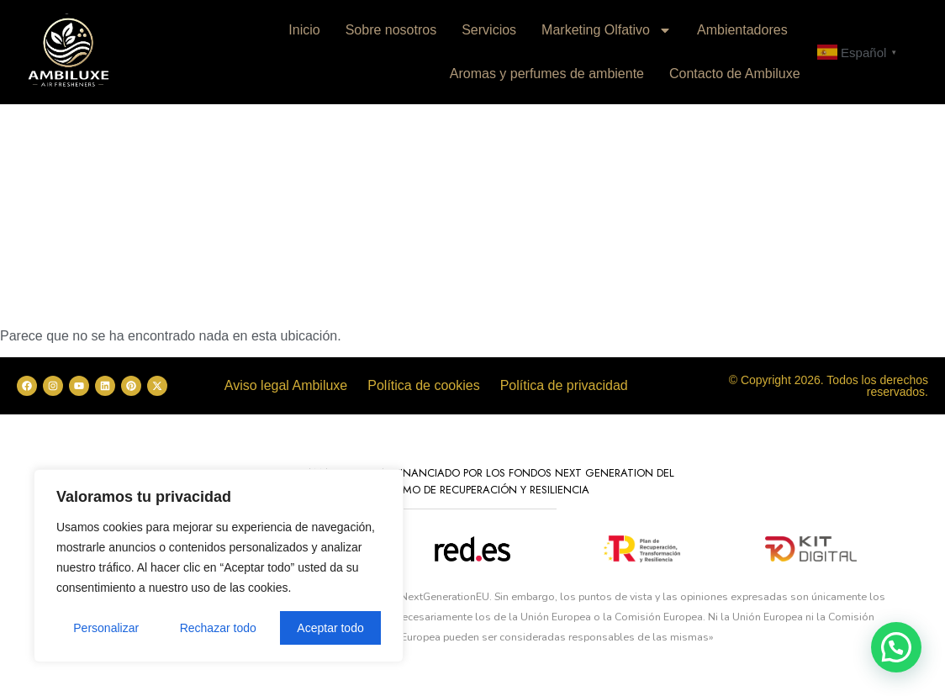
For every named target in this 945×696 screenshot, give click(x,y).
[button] (896, 647)
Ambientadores (742, 30)
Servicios (489, 30)
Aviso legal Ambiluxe (285, 385)
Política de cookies (423, 385)
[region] (219, 565)
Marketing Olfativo (606, 30)
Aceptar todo (330, 628)
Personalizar (106, 628)
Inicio (303, 30)
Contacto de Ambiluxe (734, 73)
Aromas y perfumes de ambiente (547, 73)
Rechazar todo (218, 628)
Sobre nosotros (391, 30)
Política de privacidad (564, 385)
